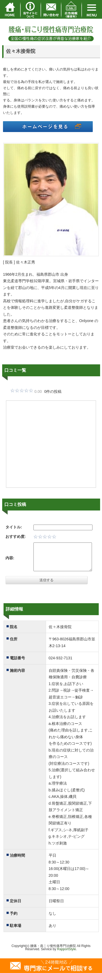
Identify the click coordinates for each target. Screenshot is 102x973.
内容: (9, 558)
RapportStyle (66, 949)
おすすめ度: (15, 536)
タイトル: (13, 527)
